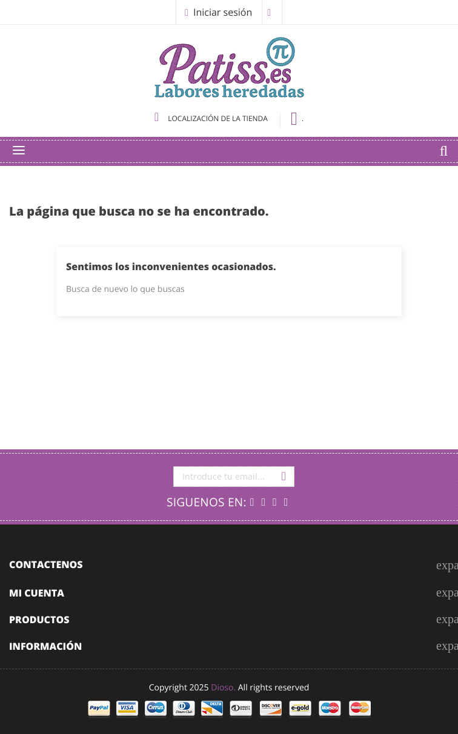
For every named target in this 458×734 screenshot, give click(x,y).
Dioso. (223, 687)
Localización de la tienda (212, 118)
